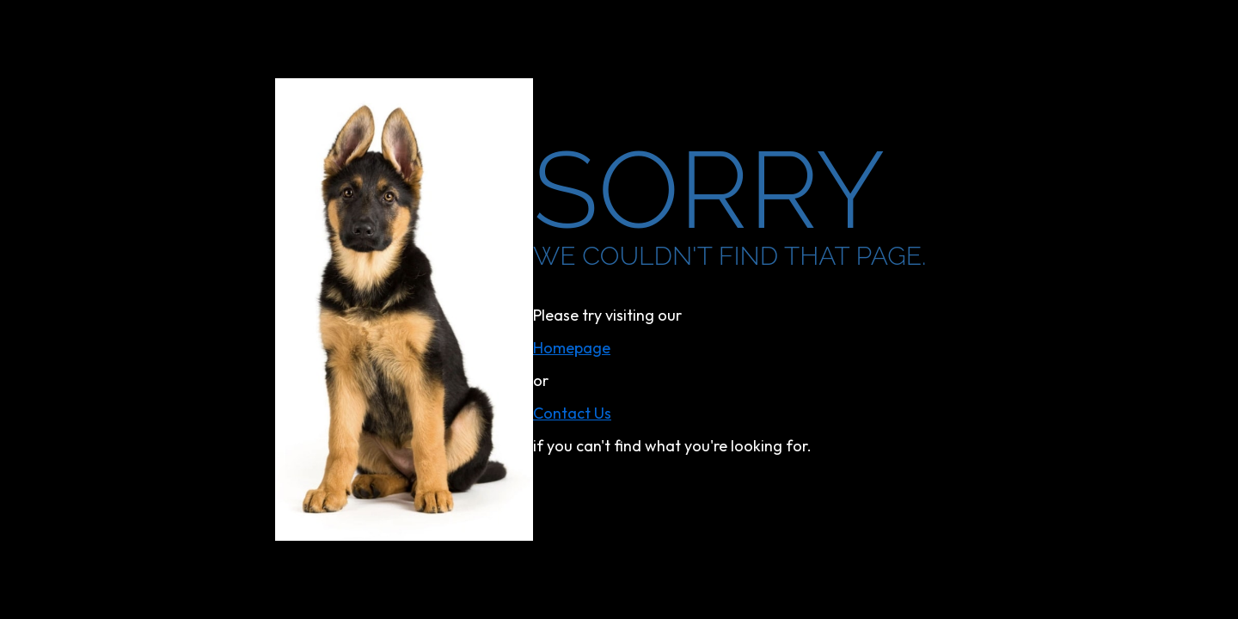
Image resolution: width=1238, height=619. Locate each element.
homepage (571, 348)
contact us (572, 413)
